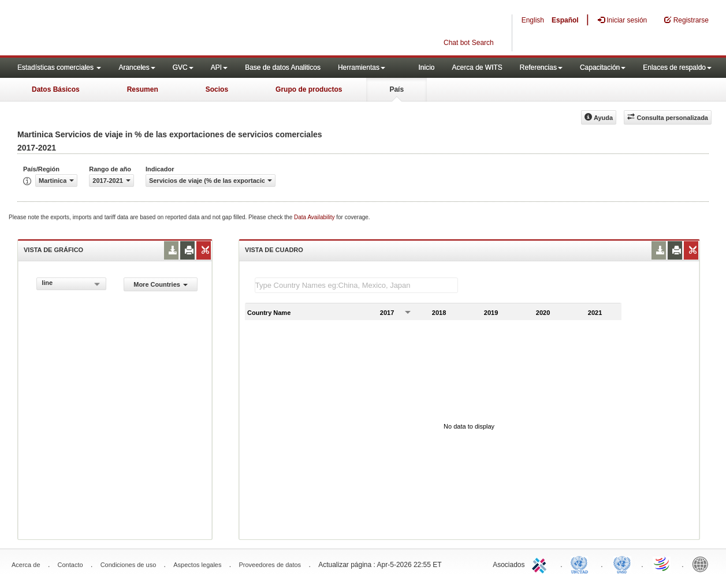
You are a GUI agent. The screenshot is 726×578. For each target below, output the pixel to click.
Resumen (142, 89)
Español (565, 20)
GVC (183, 67)
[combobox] (71, 283)
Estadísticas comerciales (59, 67)
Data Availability (315, 217)
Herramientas (361, 67)
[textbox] (356, 285)
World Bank (702, 563)
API (219, 67)
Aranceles (136, 67)
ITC (541, 563)
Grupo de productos (308, 89)
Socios (217, 89)
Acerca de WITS (477, 67)
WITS (115, 29)
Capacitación (603, 67)
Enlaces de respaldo (677, 67)
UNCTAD (581, 563)
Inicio (426, 67)
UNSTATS (622, 563)
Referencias (541, 67)
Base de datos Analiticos (283, 67)
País (396, 89)
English (533, 20)
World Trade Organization (662, 563)
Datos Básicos (56, 89)
